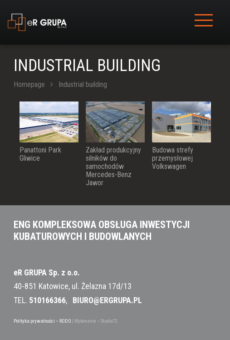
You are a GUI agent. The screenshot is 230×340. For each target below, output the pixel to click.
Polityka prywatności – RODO (42, 321)
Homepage (29, 84)
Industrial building (83, 84)
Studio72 (109, 321)
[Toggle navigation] (203, 22)
